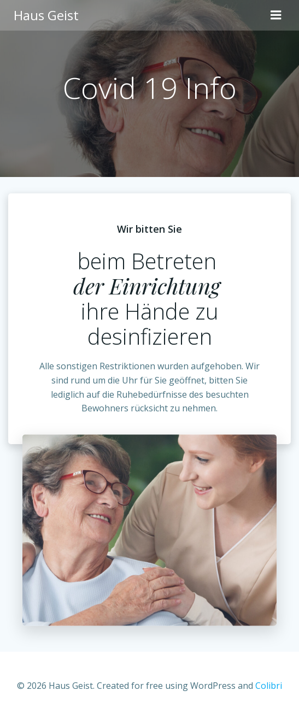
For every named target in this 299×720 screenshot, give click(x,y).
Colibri (268, 686)
